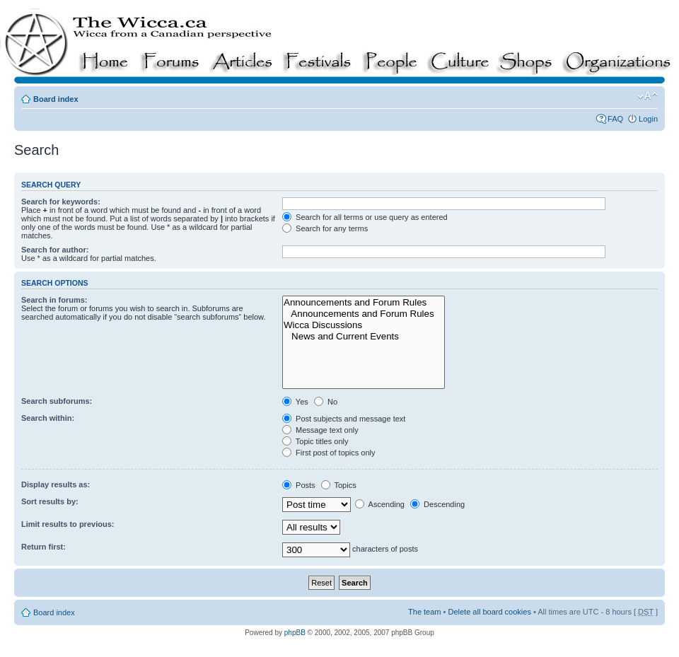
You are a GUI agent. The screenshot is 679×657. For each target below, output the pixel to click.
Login (648, 119)
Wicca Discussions (363, 325)
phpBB (295, 632)
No (325, 401)
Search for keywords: (60, 201)
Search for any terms (325, 228)
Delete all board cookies (489, 611)
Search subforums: (56, 401)
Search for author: (54, 249)
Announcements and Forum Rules (363, 302)
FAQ (615, 119)
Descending (437, 504)
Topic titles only (315, 441)
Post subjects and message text (343, 418)
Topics (338, 485)
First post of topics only (329, 452)
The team (424, 611)
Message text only (320, 430)
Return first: (43, 546)
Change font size (647, 96)
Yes (295, 401)
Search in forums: (54, 300)
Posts (298, 485)
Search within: (47, 418)
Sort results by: (50, 501)
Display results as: (55, 484)
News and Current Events (363, 336)
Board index (56, 99)
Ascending (380, 504)
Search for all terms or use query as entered (365, 217)
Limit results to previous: (67, 524)
